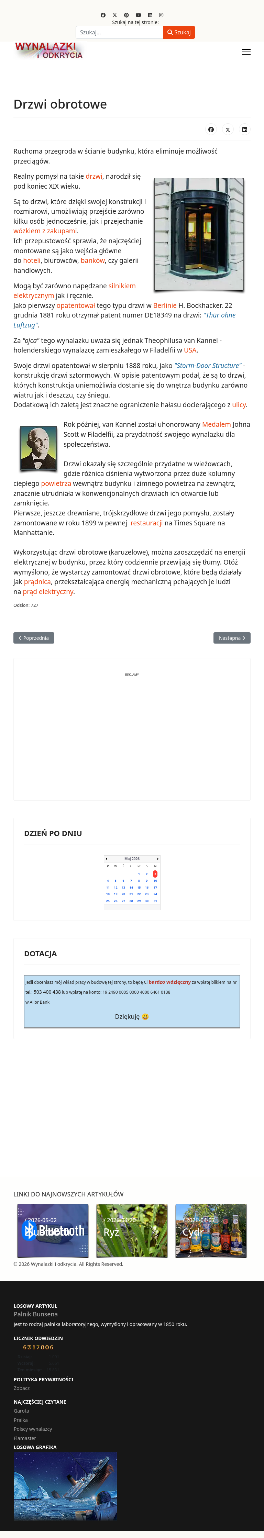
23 (146, 892)
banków (92, 260)
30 (146, 899)
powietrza (56, 482)
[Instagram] (161, 15)
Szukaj (179, 32)
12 (115, 885)
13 (123, 885)
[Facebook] (103, 15)
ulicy (238, 404)
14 (131, 885)
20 (123, 892)
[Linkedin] (150, 15)
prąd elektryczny (48, 590)
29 (139, 899)
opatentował (75, 304)
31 (155, 899)
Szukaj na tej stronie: (135, 22)
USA (189, 349)
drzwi (94, 176)
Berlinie (164, 304)
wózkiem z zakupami (45, 230)
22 (139, 892)
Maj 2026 (132, 857)
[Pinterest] (126, 15)
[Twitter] (114, 15)
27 (123, 899)
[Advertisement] (132, 740)
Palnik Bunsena (36, 1312)
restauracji (146, 521)
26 (115, 899)
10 (155, 879)
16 (146, 885)
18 (108, 892)
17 (155, 885)
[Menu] (246, 51)
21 (131, 892)
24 (155, 892)
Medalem (216, 423)
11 (108, 885)
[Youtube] (138, 15)
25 (108, 899)
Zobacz (22, 1386)
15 (139, 885)
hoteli (32, 260)
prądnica (37, 580)
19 (115, 892)
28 (131, 899)
